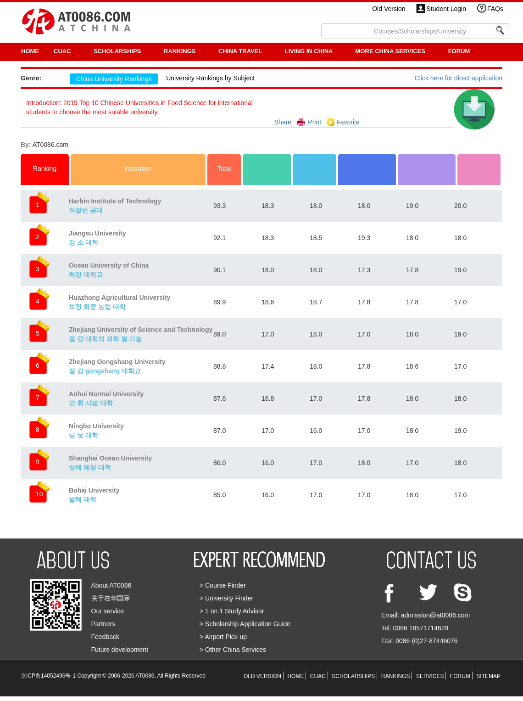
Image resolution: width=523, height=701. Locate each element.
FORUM (459, 51)
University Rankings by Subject (210, 78)
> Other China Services (233, 649)
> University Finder (226, 598)
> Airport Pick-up (223, 636)
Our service (107, 611)
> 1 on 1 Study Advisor (232, 611)
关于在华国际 (110, 598)
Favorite (348, 122)
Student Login (446, 8)
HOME (30, 51)
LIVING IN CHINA (309, 51)
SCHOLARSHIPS (118, 51)
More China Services (391, 51)
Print (314, 122)
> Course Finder (223, 585)
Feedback (105, 636)
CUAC (63, 51)
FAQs (495, 8)
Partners (103, 624)
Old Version (388, 8)
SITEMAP (488, 676)
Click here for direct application (458, 78)
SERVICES (430, 676)
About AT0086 (111, 585)
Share (282, 122)
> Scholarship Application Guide (245, 624)
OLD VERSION (262, 676)
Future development (120, 649)
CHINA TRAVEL (241, 51)
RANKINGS (180, 51)
